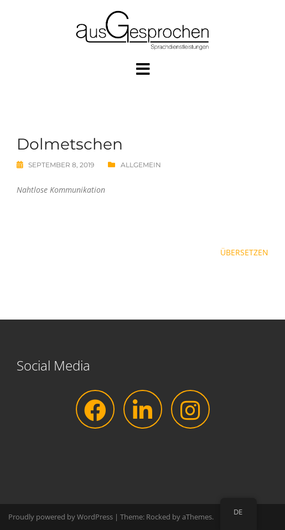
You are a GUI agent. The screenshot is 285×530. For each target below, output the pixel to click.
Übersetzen (244, 252)
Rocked (158, 517)
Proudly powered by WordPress (60, 517)
